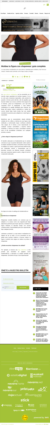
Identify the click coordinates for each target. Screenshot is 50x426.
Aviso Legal (14, 351)
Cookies (20, 351)
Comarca (26, 13)
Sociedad (31, 13)
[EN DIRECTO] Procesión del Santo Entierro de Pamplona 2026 (40, 335)
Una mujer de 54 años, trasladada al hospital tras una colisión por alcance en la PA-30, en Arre (40, 329)
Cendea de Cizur (10, 13)
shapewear (11, 80)
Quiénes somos (21, 348)
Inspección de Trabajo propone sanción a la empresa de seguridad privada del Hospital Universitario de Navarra (40, 295)
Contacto (28, 348)
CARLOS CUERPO (45, 1)
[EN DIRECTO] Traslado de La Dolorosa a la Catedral (40, 310)
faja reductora (22, 250)
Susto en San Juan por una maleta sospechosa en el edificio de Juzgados (40, 322)
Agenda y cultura (19, 13)
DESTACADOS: (5, 1)
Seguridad (25, 351)
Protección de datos (33, 351)
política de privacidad (10, 288)
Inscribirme (23, 287)
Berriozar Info (25, 63)
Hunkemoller (4, 80)
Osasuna (41, 13)
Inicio (15, 348)
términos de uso (12, 286)
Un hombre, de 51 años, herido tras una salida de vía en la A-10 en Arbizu (40, 340)
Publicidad (33, 348)
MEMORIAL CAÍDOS (38, 1)
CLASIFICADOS (11, 1)
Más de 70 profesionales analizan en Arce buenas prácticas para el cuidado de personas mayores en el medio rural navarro (40, 303)
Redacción (9, 84)
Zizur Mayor (3, 13)
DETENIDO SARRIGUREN (29, 1)
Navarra (36, 13)
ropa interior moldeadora (10, 94)
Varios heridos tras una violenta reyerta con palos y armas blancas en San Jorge (40, 315)
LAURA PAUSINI (18, 1)
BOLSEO (22, 1)
